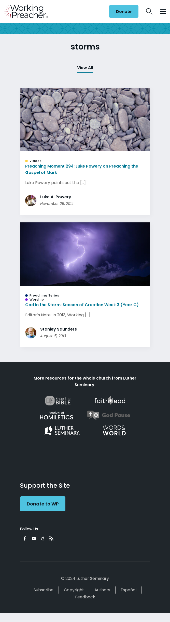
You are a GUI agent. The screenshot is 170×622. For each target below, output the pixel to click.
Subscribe (43, 590)
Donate (124, 11)
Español (128, 590)
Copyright (74, 590)
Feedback (85, 597)
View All (85, 68)
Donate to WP (43, 504)
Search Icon (149, 11)
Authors (102, 590)
